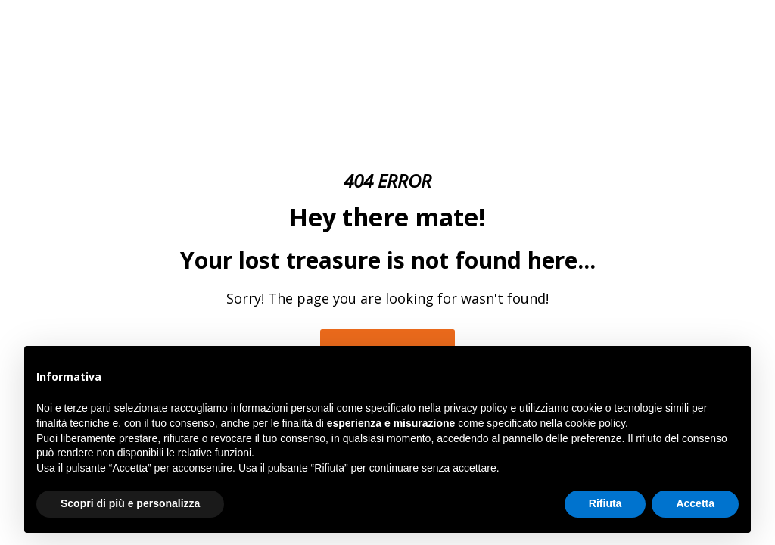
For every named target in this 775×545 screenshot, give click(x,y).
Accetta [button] (695, 503)
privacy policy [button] (476, 408)
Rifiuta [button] (605, 503)
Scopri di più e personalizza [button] (130, 503)
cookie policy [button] (595, 423)
